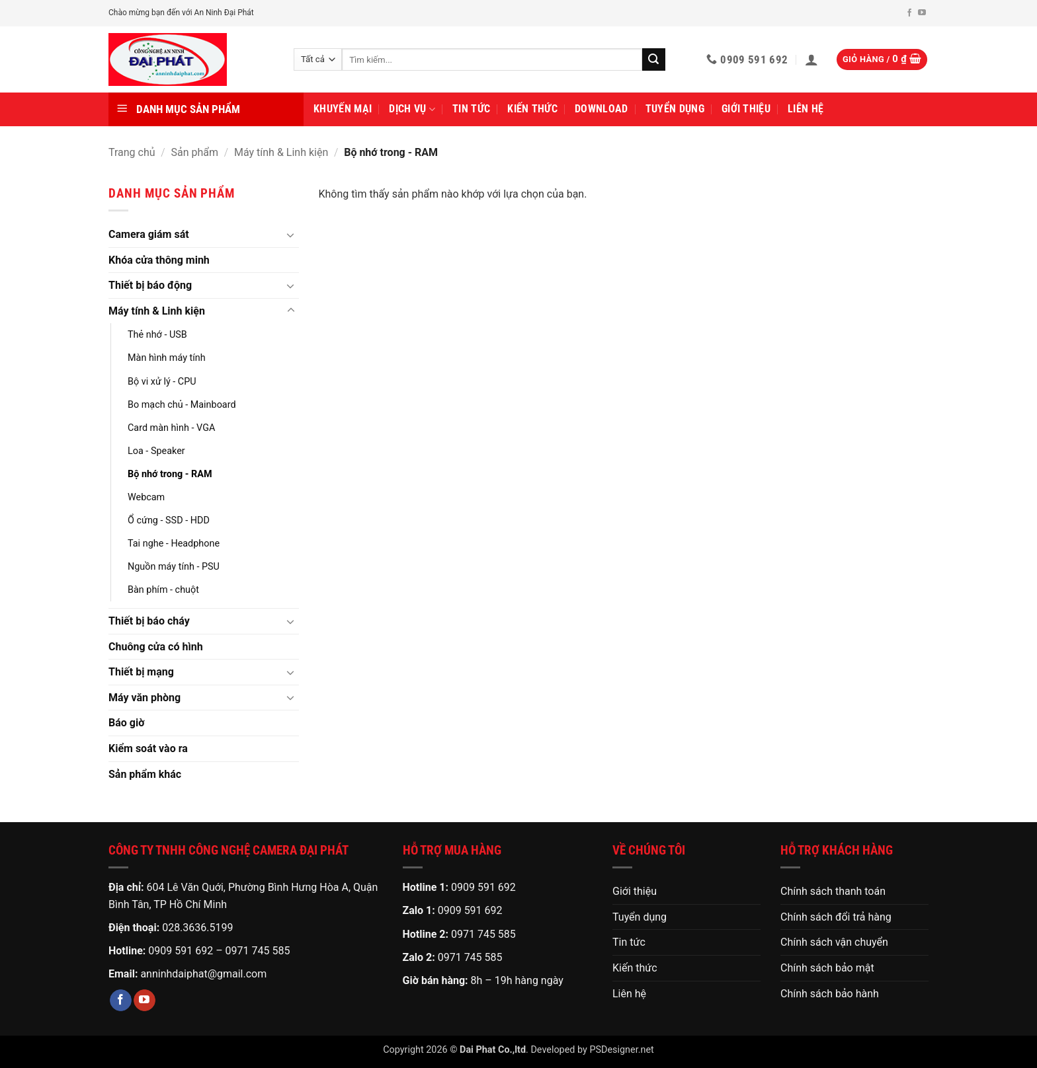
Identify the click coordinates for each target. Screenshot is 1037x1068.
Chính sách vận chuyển (834, 942)
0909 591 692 (180, 950)
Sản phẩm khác (144, 774)
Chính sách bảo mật (827, 968)
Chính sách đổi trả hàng (836, 917)
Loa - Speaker (156, 451)
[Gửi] (653, 59)
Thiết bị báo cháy (149, 621)
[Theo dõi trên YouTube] (922, 13)
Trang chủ (131, 152)
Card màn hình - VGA (171, 428)
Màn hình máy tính (167, 357)
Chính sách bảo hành (829, 993)
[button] (811, 59)
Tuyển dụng (674, 108)
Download (601, 108)
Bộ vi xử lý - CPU (162, 381)
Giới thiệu (746, 108)
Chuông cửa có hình (155, 646)
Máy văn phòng (144, 697)
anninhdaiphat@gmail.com (203, 974)
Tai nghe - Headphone (174, 543)
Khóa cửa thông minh (159, 260)
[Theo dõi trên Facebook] (909, 13)
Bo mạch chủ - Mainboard (182, 404)
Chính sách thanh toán (833, 891)
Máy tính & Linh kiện (281, 152)
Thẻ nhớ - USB (157, 334)
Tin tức (471, 108)
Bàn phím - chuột (163, 589)
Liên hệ (805, 108)
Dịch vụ (412, 109)
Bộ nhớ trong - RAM (170, 474)
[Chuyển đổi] (291, 235)
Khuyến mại (342, 108)
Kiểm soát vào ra (148, 748)
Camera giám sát (148, 234)
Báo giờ (126, 722)
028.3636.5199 (197, 927)
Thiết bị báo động (150, 285)
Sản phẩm (195, 152)
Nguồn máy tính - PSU (174, 566)
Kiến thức (532, 108)
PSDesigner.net (621, 1049)
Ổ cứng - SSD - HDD (169, 520)
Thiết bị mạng (141, 672)
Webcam (146, 497)
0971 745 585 (258, 950)
